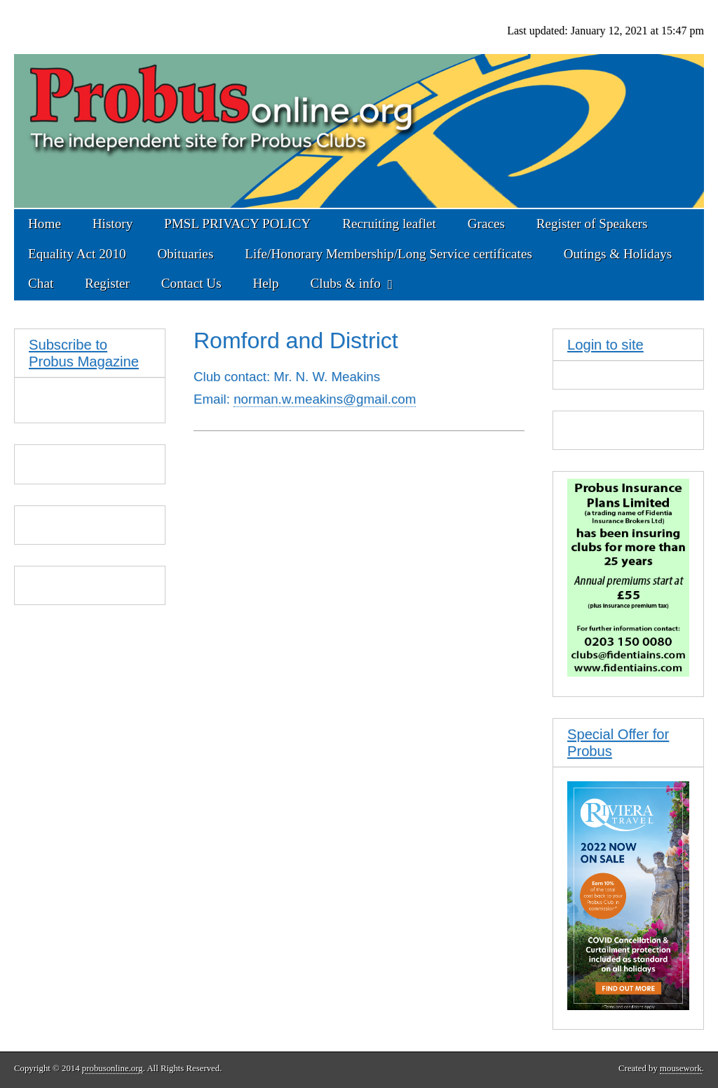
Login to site (605, 344)
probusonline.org (112, 1068)
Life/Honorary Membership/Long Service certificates (388, 253)
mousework (681, 1068)
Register (107, 283)
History (113, 223)
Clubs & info (346, 283)
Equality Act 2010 (77, 253)
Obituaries (185, 253)
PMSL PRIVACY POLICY (237, 223)
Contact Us (191, 283)
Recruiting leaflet (389, 223)
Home (44, 223)
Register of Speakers (592, 223)
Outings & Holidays (618, 253)
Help (265, 283)
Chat (40, 283)
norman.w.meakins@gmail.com (324, 399)
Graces (486, 223)
